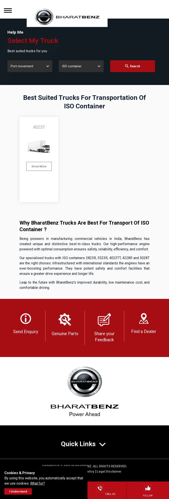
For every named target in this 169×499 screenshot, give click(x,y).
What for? (37, 483)
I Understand (18, 491)
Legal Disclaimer (109, 471)
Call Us (105, 494)
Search (132, 66)
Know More (39, 166)
